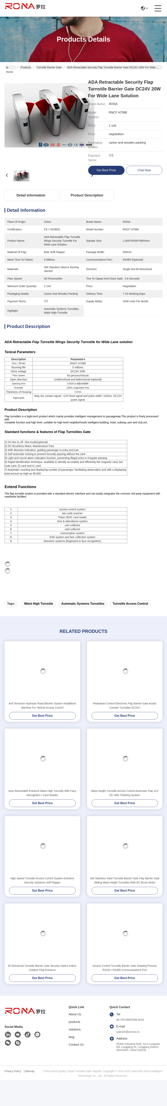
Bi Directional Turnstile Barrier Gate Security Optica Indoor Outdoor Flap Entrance (42, 967)
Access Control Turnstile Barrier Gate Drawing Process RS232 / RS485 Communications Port (124, 967)
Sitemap (29, 1071)
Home (9, 68)
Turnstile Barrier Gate (49, 67)
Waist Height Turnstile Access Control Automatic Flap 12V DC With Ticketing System (125, 793)
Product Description (87, 195)
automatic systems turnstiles (82, 603)
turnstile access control (130, 603)
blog (71, 1037)
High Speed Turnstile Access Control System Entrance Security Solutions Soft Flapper (42, 880)
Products (26, 67)
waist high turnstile (38, 603)
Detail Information (30, 195)
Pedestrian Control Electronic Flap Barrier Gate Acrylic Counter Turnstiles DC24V (124, 705)
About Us (75, 1014)
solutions (75, 1029)
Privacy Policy (13, 1071)
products (74, 1021)
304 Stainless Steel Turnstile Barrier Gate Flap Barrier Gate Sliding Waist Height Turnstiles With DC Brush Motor (124, 880)
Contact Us (76, 1044)
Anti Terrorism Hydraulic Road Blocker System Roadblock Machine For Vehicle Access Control (42, 705)
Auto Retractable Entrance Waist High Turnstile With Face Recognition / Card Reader (42, 793)
